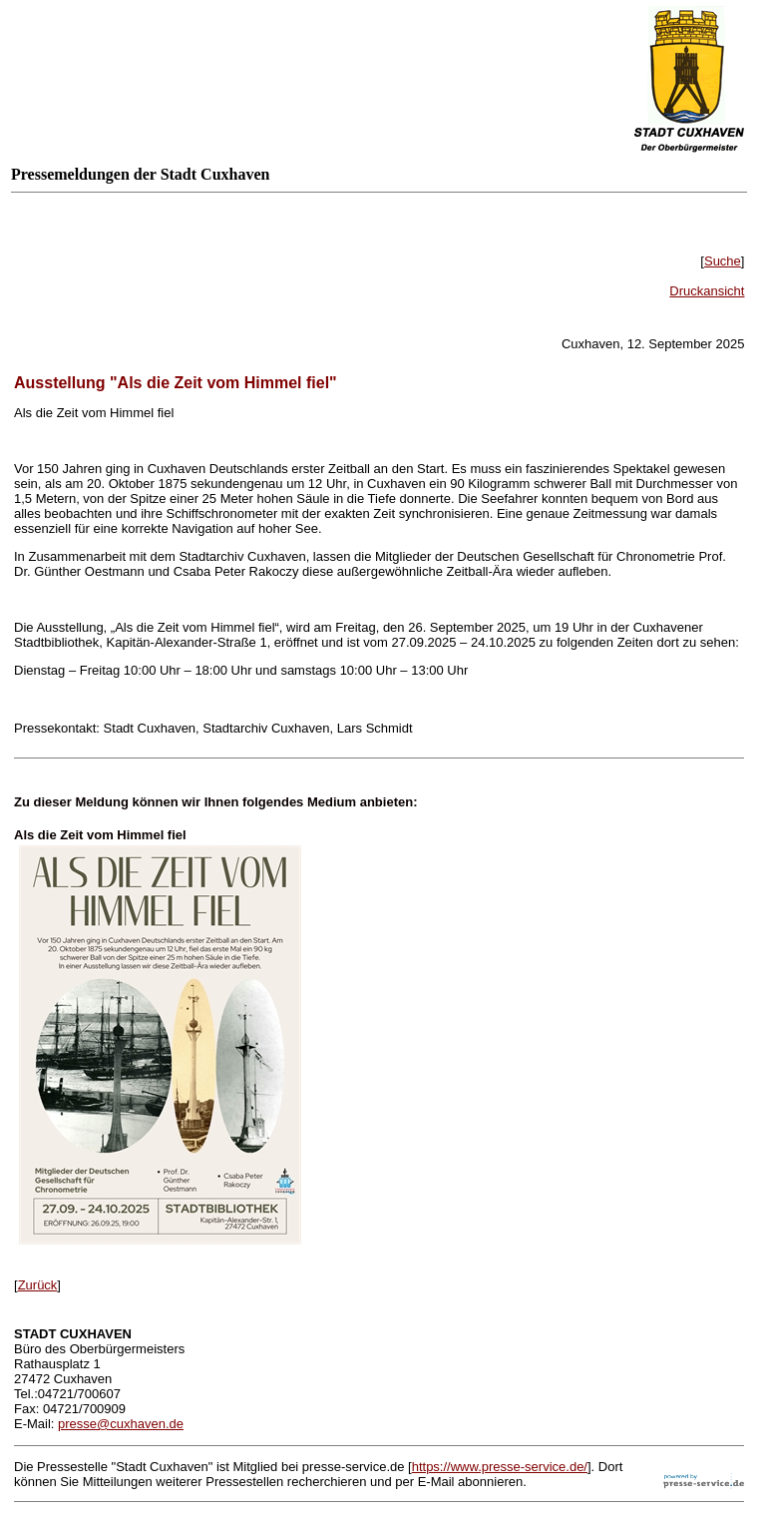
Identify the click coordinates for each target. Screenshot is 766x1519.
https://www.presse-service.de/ (499, 1466)
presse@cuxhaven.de (121, 1423)
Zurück (38, 1284)
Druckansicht (706, 290)
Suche (722, 260)
